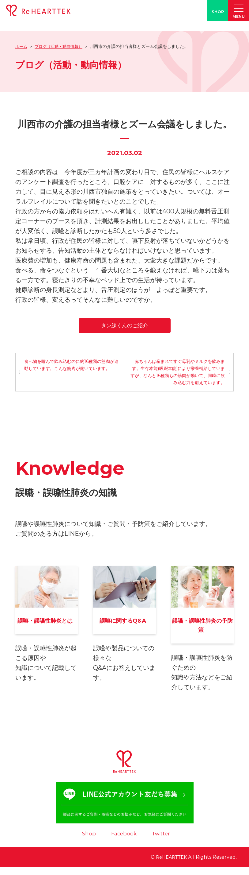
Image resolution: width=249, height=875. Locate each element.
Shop (88, 841)
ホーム (21, 46)
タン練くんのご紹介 (124, 325)
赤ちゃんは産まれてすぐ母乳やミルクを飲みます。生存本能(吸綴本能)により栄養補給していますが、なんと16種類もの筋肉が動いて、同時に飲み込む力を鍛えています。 (177, 373)
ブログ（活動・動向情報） (61, 46)
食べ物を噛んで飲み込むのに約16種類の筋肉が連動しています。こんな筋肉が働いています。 (70, 366)
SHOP (218, 11)
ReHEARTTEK (169, 865)
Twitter (162, 841)
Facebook (123, 841)
